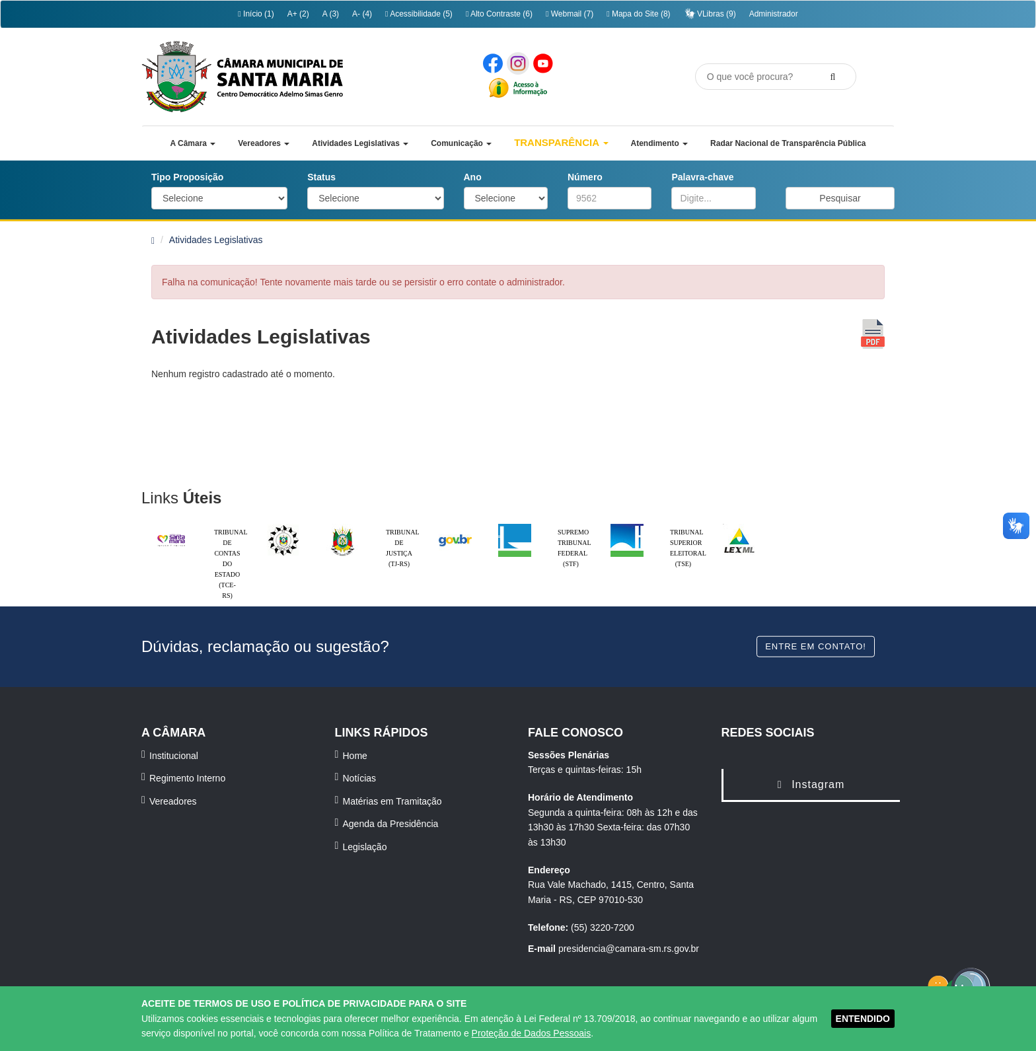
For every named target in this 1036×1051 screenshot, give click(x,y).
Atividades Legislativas (216, 240)
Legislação (365, 847)
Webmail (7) (569, 13)
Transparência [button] (561, 142)
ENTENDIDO (863, 1018)
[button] (192, 143)
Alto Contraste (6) (499, 13)
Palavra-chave (702, 177)
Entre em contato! (815, 646)
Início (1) (256, 13)
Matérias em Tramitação (392, 801)
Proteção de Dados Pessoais (531, 1033)
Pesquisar (839, 198)
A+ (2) (298, 13)
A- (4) (362, 13)
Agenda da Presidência (391, 823)
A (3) (330, 13)
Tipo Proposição (187, 177)
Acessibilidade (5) (419, 13)
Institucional (173, 755)
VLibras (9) (710, 13)
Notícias (360, 778)
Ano (473, 177)
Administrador (773, 13)
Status (321, 177)
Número (585, 177)
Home (355, 755)
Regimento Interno (187, 778)
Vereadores (173, 801)
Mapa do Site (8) (638, 13)
